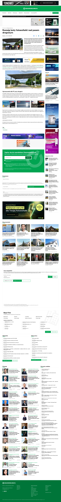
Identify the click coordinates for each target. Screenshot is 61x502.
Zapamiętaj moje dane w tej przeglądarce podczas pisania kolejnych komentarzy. (14, 188)
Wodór (32, 496)
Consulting (27, 316)
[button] (50, 13)
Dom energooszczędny (34, 491)
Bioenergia (32, 492)
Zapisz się (28, 157)
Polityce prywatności (11, 169)
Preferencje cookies (48, 492)
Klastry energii (16, 318)
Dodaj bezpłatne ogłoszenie (7, 360)
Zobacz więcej (54, 331)
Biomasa (15, 316)
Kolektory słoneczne (28, 318)
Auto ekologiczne (33, 490)
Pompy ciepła (38, 318)
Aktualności (4, 12)
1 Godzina (54, 276)
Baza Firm (9, 12)
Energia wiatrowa (49, 316)
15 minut (50, 276)
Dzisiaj (17, 280)
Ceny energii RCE (34, 12)
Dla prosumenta (26, 12)
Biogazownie (6, 316)
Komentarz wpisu (31, 186)
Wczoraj (8, 280)
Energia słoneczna (33, 488)
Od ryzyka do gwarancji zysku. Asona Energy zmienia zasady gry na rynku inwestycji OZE (14, 16)
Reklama (46, 490)
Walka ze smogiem (34, 495)
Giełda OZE (20, 12)
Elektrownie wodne (39, 316)
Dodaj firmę (48, 331)
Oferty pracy (15, 12)
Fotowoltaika (6, 318)
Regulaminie (5, 169)
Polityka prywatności (48, 485)
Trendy (32, 487)
